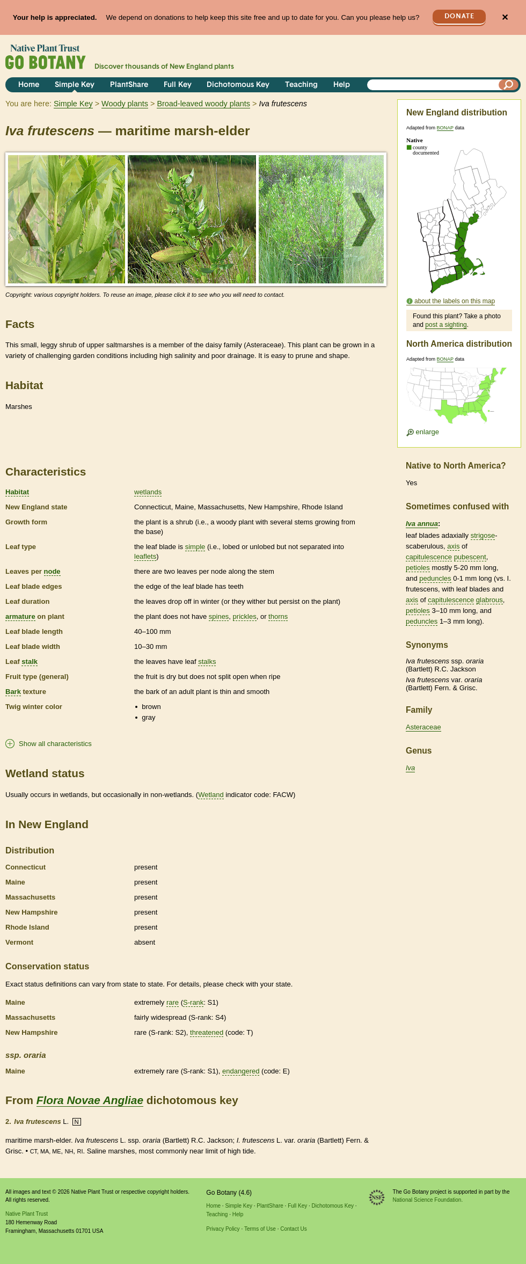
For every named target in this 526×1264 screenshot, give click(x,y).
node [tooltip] (52, 571)
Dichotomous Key (238, 85)
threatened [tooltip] (206, 1032)
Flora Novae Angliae (89, 1100)
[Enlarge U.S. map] (459, 399)
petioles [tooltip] (418, 568)
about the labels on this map (454, 301)
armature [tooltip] (20, 616)
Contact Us (293, 1229)
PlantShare (129, 85)
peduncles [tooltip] (435, 578)
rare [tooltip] (172, 1002)
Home (28, 85)
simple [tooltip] (195, 547)
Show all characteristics (55, 744)
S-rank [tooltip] (193, 1002)
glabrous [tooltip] (489, 600)
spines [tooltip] (219, 616)
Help (341, 85)
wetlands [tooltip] (148, 492)
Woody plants (124, 103)
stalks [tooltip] (207, 661)
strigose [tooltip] (483, 535)
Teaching (301, 85)
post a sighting (445, 324)
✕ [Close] (504, 17)
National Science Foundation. (428, 1200)
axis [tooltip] (453, 546)
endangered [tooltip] (240, 1071)
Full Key (178, 85)
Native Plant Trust (26, 1214)
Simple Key (74, 85)
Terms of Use (260, 1229)
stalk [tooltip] (29, 661)
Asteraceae (423, 727)
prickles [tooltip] (245, 616)
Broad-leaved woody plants (203, 103)
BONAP (445, 127)
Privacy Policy (222, 1229)
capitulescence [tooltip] (429, 557)
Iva (410, 768)
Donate (459, 16)
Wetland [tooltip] (210, 795)
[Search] (509, 84)
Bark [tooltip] (13, 692)
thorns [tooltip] (278, 616)
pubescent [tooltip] (470, 557)
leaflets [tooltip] (145, 556)
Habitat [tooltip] (17, 492)
